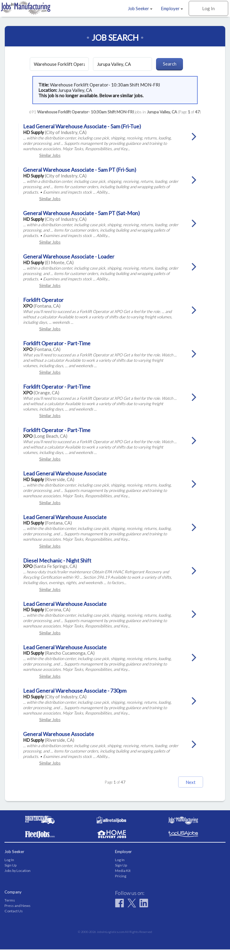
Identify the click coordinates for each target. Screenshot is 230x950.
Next (185, 782)
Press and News (17, 906)
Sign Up (10, 866)
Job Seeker (140, 8)
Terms (9, 900)
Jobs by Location (17, 871)
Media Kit (123, 871)
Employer (172, 8)
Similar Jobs (49, 155)
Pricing (120, 876)
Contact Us (13, 911)
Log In (208, 8)
